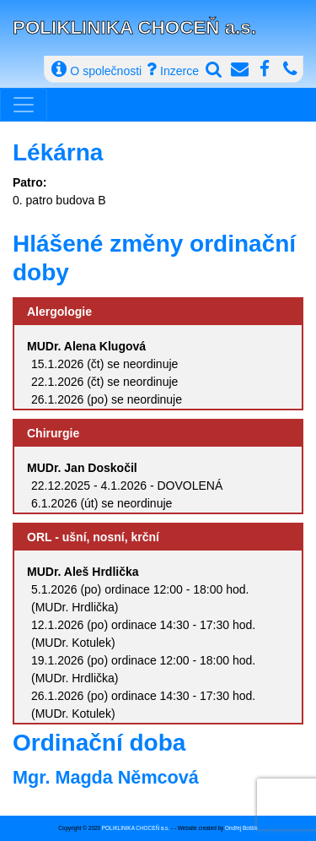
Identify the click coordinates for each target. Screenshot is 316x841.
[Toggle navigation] (23, 105)
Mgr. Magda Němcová (106, 777)
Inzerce (173, 69)
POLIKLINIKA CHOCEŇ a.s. (134, 27)
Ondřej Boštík (241, 828)
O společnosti (96, 69)
